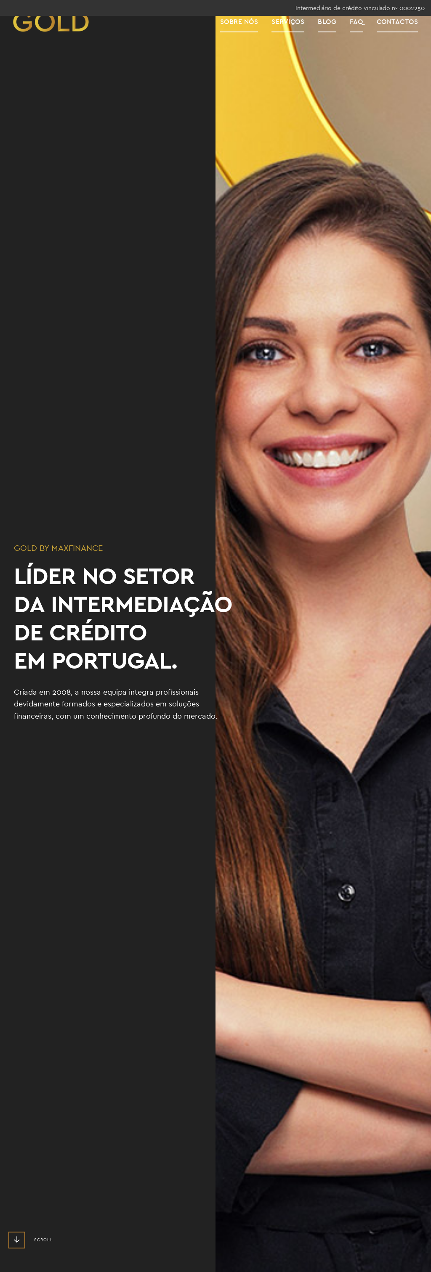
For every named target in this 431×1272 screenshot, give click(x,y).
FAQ (363, 37)
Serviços (294, 37)
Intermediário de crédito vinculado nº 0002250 (360, 8)
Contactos (404, 37)
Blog (334, 37)
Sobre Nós (246, 37)
